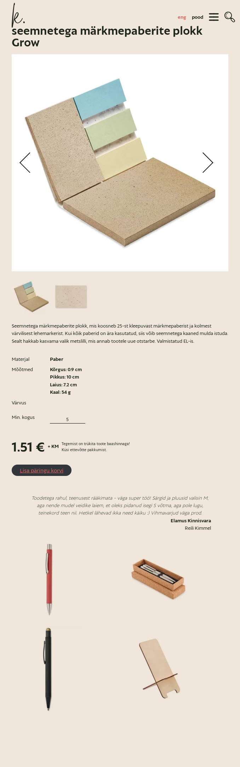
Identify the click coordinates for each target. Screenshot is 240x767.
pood (197, 17)
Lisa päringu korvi (41, 470)
